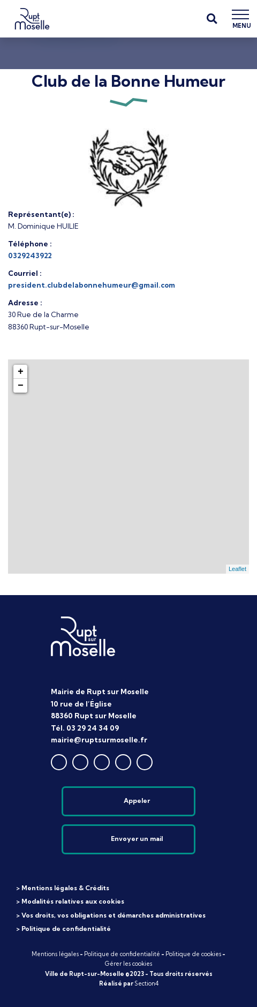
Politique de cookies (193, 954)
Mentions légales (55, 954)
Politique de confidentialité (122, 954)
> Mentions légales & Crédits (62, 888)
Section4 (146, 983)
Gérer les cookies (128, 963)
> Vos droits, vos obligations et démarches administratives (111, 915)
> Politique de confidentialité (63, 929)
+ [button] (21, 371)
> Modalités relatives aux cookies (70, 901)
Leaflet (237, 569)
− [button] (21, 385)
